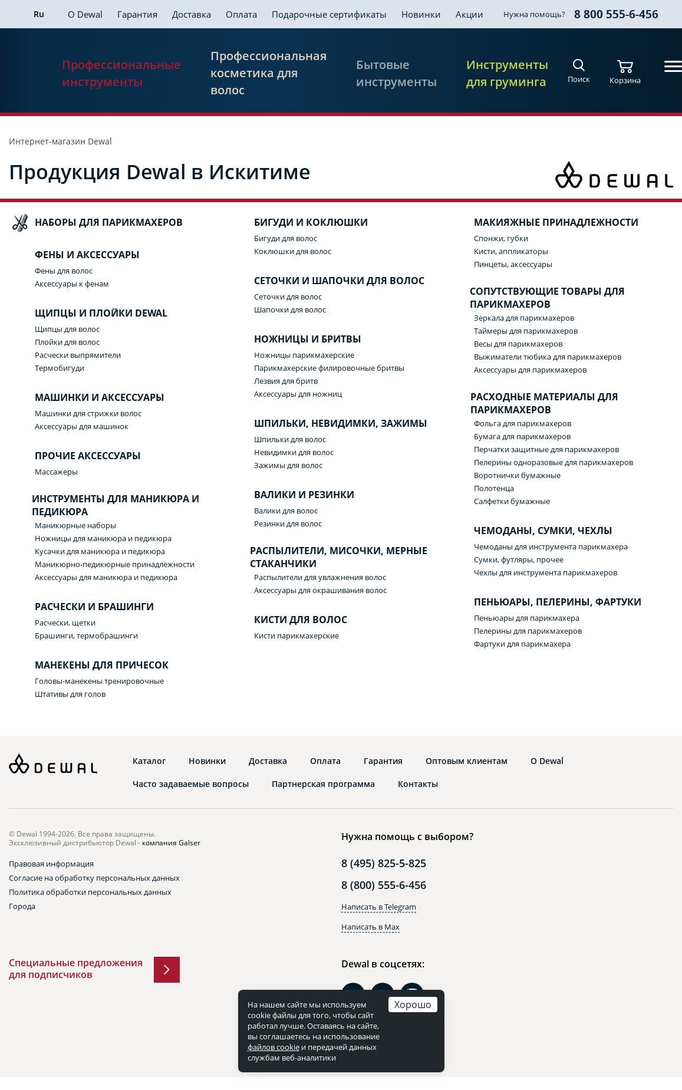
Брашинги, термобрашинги (86, 635)
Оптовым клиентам (467, 761)
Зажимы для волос (288, 465)
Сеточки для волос (288, 296)
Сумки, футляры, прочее (519, 559)
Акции (469, 14)
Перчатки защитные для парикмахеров (546, 449)
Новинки (421, 14)
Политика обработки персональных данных (90, 892)
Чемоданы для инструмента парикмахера (551, 546)
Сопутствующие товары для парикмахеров (537, 298)
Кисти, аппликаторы (511, 251)
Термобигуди (59, 368)
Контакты (418, 784)
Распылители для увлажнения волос (320, 577)
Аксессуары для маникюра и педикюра (106, 577)
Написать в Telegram (378, 906)
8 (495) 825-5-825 (383, 863)
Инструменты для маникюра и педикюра (105, 505)
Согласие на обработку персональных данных (94, 877)
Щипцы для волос (67, 329)
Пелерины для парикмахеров (528, 630)
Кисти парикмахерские (296, 635)
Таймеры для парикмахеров (526, 330)
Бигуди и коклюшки (299, 223)
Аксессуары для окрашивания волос (320, 590)
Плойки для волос (67, 342)
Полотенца (494, 488)
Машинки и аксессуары (87, 398)
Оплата (241, 14)
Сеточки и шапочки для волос (327, 281)
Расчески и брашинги (82, 607)
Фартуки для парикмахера (522, 643)
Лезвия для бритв (286, 381)
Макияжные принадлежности (544, 223)
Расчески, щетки (65, 622)
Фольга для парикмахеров (522, 423)
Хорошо (412, 1004)
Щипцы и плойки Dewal (89, 313)
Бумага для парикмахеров (522, 436)
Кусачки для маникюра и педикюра (100, 551)
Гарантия (137, 14)
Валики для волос (286, 510)
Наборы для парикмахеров (97, 223)
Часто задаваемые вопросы (191, 784)
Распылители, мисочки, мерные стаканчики (328, 557)
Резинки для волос (288, 523)
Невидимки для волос (294, 452)
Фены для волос (64, 270)
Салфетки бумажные (512, 501)
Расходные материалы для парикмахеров (534, 403)
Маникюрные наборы (75, 525)
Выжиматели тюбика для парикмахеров (547, 356)
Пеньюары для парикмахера (526, 617)
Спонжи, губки (501, 238)
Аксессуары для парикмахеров (530, 369)
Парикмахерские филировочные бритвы (329, 368)
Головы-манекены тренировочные (99, 681)
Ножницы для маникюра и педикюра (103, 538)
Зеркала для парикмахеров (524, 317)
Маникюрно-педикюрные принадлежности (115, 564)
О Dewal (85, 14)
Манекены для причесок (90, 665)
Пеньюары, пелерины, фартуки (545, 602)
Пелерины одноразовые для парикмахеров (553, 462)
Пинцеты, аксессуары (513, 264)
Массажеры (56, 471)
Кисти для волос (288, 620)
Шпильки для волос (290, 439)
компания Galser (171, 843)
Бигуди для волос (285, 238)
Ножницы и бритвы (295, 339)
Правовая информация (51, 863)
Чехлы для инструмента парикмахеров (545, 572)
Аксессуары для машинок (82, 426)
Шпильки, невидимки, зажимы (328, 424)
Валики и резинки (292, 495)
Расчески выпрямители (78, 355)
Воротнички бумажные (517, 475)
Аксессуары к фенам (72, 283)
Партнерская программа (323, 784)
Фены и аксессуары (75, 255)
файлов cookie (273, 1047)
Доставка (191, 14)
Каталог (149, 761)
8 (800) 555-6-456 (383, 885)
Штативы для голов (70, 694)
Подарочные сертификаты (329, 14)
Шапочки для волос (290, 309)
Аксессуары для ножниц (298, 393)
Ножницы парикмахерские (304, 355)
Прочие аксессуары (76, 456)
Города (22, 906)
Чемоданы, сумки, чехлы (531, 531)
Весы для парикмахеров (518, 343)
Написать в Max (370, 926)
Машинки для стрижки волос (88, 413)
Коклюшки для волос (292, 251)
